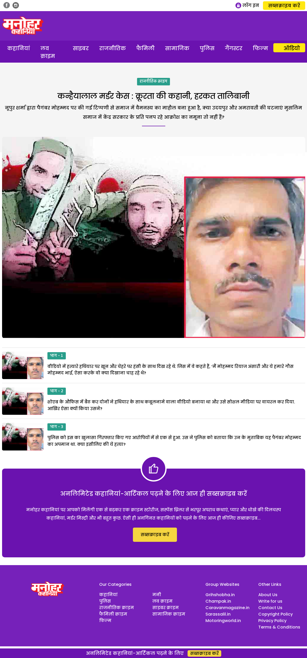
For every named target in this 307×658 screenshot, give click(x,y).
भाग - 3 (56, 427)
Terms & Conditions (279, 627)
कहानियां (18, 48)
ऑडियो (292, 48)
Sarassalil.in (218, 614)
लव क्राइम (47, 52)
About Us (267, 595)
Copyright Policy (275, 614)
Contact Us (270, 608)
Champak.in (218, 601)
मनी (156, 595)
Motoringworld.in (223, 621)
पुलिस (207, 48)
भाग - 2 (56, 391)
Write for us (270, 601)
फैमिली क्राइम (113, 614)
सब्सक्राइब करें (284, 5)
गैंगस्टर (233, 48)
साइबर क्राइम (165, 608)
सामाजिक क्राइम (168, 614)
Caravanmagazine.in (227, 608)
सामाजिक (177, 48)
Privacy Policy (272, 621)
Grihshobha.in (220, 595)
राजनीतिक (112, 48)
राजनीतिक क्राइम (153, 81)
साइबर (81, 48)
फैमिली (145, 48)
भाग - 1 (56, 355)
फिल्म (260, 48)
